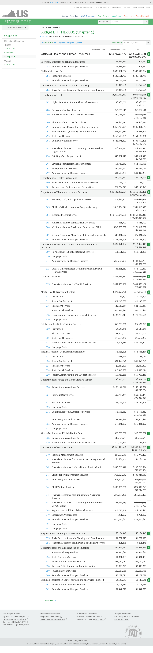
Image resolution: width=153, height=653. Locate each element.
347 (47, 506)
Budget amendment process (50, 623)
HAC (93, 623)
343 (47, 478)
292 (47, 131)
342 (47, 470)
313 (47, 287)
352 (47, 532)
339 (47, 445)
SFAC (98, 623)
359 (47, 577)
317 (47, 313)
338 (47, 441)
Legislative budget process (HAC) (15, 623)
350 (47, 522)
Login (148, 7)
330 (47, 390)
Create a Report (66, 43)
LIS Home (68, 647)
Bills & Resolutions (88, 16)
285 (47, 80)
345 (47, 490)
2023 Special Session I (16, 27)
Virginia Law (116, 16)
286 (47, 90)
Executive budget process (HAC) (14, 626)
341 (47, 462)
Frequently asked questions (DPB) (15, 631)
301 (47, 187)
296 (47, 156)
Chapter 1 (10, 56)
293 (47, 136)
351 (47, 527)
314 (47, 299)
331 (47, 398)
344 (47, 482)
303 (47, 207)
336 (47, 427)
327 (47, 369)
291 (47, 126)
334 (47, 415)
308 (47, 242)
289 (47, 114)
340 (47, 458)
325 (47, 359)
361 (47, 591)
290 (47, 122)
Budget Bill (104, 21)
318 (47, 318)
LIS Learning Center (102, 7)
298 (47, 168)
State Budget (103, 16)
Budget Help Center (121, 626)
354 (47, 546)
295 (47, 148)
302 (47, 199)
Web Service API (133, 623)
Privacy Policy (117, 7)
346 (47, 498)
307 (47, 234)
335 (47, 422)
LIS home (127, 7)
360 (47, 581)
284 (47, 75)
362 (47, 595)
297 (47, 163)
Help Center (55, 2)
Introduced (10, 48)
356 (47, 563)
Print (79, 43)
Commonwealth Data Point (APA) (14, 629)
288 (47, 110)
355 (47, 558)
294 (47, 140)
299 (47, 172)
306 (47, 227)
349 (47, 518)
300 (47, 182)
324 (47, 350)
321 (47, 336)
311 (47, 264)
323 (47, 345)
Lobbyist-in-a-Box (80, 647)
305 (47, 222)
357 (47, 568)
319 (47, 322)
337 (47, 431)
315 (47, 304)
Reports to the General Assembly (137, 16)
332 (47, 405)
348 (47, 513)
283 (47, 66)
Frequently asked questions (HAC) (52, 626)
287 (47, 102)
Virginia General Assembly (83, 7)
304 (47, 214)
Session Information (70, 16)
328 (47, 373)
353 (47, 541)
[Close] (151, 2)
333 (47, 410)
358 (47, 572)
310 (47, 259)
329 (47, 378)
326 (47, 364)
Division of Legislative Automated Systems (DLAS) (108, 650)
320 (47, 332)
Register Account (138, 7)
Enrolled (9, 52)
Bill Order (44, 36)
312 (47, 271)
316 (47, 309)
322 (47, 341)
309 (47, 255)
